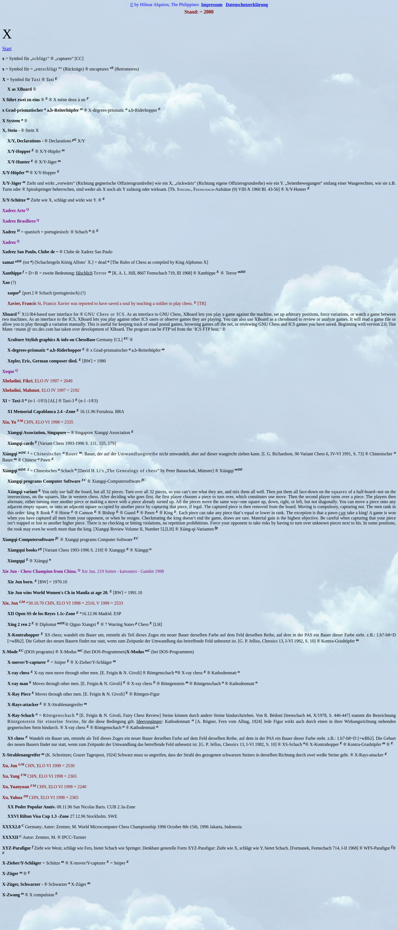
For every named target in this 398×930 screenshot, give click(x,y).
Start (7, 48)
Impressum (211, 4)
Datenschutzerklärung (247, 4)
